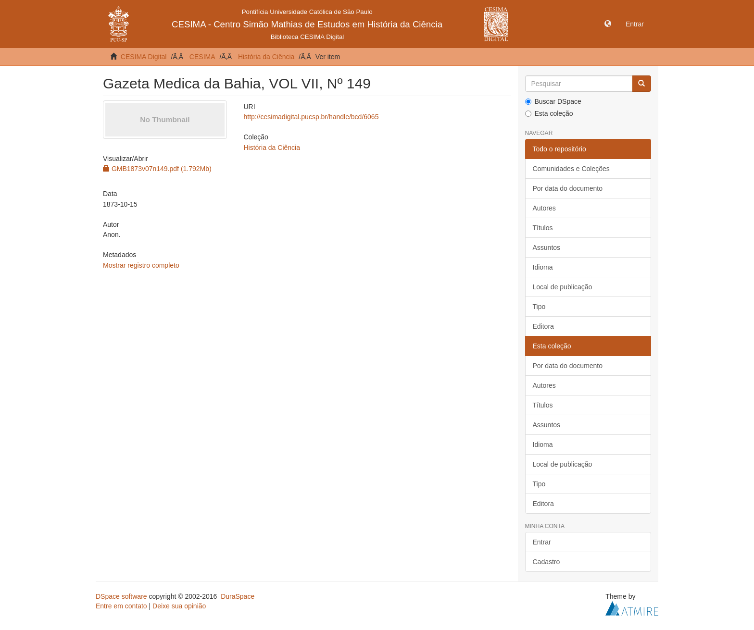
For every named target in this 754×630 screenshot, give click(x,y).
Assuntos (547, 247)
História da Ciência (266, 57)
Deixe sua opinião (179, 606)
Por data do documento (568, 188)
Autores (544, 208)
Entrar (542, 542)
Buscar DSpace (553, 101)
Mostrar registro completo (141, 265)
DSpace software (121, 596)
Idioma (543, 267)
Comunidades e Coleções (571, 169)
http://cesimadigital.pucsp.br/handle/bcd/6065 (310, 117)
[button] (607, 24)
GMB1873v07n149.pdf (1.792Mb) (157, 169)
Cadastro (546, 562)
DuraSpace (237, 596)
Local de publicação (562, 287)
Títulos (543, 228)
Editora (543, 326)
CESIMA (202, 57)
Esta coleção (549, 113)
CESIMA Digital (144, 57)
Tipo (539, 306)
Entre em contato (121, 606)
